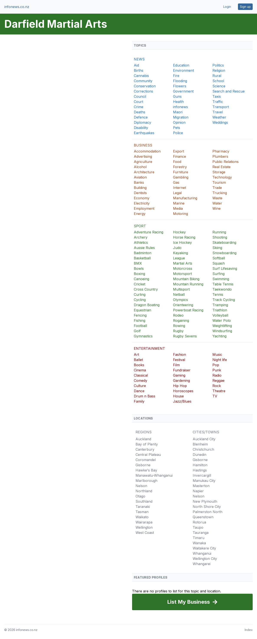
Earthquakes (144, 133)
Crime (138, 107)
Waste (217, 198)
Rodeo (178, 315)
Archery (140, 237)
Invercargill (202, 475)
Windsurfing (222, 331)
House (178, 396)
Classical (141, 375)
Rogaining (181, 320)
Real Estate (221, 167)
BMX (138, 263)
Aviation (140, 177)
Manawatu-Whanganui (154, 475)
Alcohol (140, 167)
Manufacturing (185, 198)
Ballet (138, 360)
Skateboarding (224, 242)
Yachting (219, 336)
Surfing (218, 274)
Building (140, 187)
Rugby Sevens (185, 336)
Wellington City (205, 558)
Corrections (143, 91)
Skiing (217, 248)
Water (217, 203)
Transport (220, 107)
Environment (183, 70)
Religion (218, 70)
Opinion (179, 122)
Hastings (200, 470)
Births (138, 70)
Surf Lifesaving (224, 268)
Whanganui (202, 553)
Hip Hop (180, 386)
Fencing (140, 315)
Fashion (179, 354)
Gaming (179, 375)
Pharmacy (220, 151)
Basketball (142, 258)
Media (178, 208)
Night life (219, 360)
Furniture (180, 172)
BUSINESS (143, 145)
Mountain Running (188, 284)
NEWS (139, 59)
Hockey (179, 232)
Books (139, 365)
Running (219, 232)
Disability (141, 127)
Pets (176, 127)
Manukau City (204, 480)
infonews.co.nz (16, 7)
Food (177, 161)
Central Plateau (148, 454)
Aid (136, 65)
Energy (139, 213)
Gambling (180, 177)
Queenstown (203, 517)
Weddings (220, 122)
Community (143, 81)
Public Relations (225, 161)
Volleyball (220, 315)
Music (217, 354)
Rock (216, 386)
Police (178, 133)
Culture (140, 386)
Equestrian (142, 310)
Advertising (143, 156)
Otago (140, 496)
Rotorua (199, 522)
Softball (218, 258)
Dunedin (199, 454)
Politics (218, 65)
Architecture (144, 172)
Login (227, 6)
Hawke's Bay (146, 470)
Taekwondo (222, 289)
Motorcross (182, 268)
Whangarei (201, 564)
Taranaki (143, 506)
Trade (217, 187)
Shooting (219, 237)
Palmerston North (207, 512)
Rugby (178, 331)
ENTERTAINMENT (149, 348)
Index (249, 630)
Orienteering (183, 305)
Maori (178, 112)
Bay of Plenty (147, 444)
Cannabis (141, 75)
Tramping (220, 305)
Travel (217, 112)
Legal (177, 193)
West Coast (145, 532)
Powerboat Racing (188, 310)
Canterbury (145, 449)
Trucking (219, 193)
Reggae (218, 380)
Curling (139, 294)
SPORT (140, 226)
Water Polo (221, 320)
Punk (216, 370)
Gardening (181, 380)
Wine (216, 208)
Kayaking (180, 253)
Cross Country (146, 289)
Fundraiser (182, 370)
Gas (176, 182)
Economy (141, 198)
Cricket (139, 284)
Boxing (139, 274)
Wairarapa (144, 522)
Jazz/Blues (182, 401)
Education (181, 65)
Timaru (198, 538)
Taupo (198, 527)
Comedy (140, 380)
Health (178, 101)
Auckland (143, 439)
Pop (215, 365)
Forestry (180, 167)
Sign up (245, 6)
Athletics (141, 242)
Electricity (142, 203)
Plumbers (220, 156)
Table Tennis (222, 284)
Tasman (142, 512)
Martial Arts (182, 263)
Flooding (180, 81)
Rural (216, 75)
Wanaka (199, 543)
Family (139, 401)
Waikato (142, 517)
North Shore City (207, 506)
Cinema (140, 370)
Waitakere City (204, 548)
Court (138, 101)
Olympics (180, 300)
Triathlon (219, 310)
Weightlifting (222, 326)
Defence (141, 117)
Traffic (217, 101)
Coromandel (146, 460)
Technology (222, 177)
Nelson (141, 486)
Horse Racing (184, 237)
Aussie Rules (144, 248)
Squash (218, 263)
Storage (218, 172)
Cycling (140, 300)
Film (176, 365)
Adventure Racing (148, 232)
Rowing (179, 326)
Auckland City (204, 439)
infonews (180, 107)
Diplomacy (142, 122)
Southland (144, 501)
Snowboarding (224, 253)
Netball (179, 294)
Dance (139, 391)
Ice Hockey (182, 242)
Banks (139, 182)
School (218, 81)
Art (136, 354)
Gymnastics (143, 336)
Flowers (179, 86)
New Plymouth (205, 501)
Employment (144, 208)
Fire (176, 75)
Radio (216, 375)
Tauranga (201, 532)
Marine (178, 203)
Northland (144, 491)
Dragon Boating (147, 305)
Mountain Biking (186, 279)
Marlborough (146, 480)
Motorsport (182, 274)
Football (140, 326)
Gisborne (143, 465)
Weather (219, 117)
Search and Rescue (228, 91)
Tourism (219, 182)
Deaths (139, 112)
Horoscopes (183, 391)
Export (178, 151)
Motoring (180, 213)
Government (183, 91)
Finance (179, 156)
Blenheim (200, 444)
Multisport (181, 289)
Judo (177, 248)
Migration (180, 117)
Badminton (142, 253)
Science (218, 86)
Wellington (144, 527)
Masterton (201, 486)
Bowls (139, 268)
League (179, 258)
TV (214, 396)
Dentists (140, 193)
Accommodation (147, 151)
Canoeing (141, 279)
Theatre (218, 391)
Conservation (145, 86)
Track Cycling (223, 300)
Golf (137, 331)
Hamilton (200, 465)
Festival (179, 360)
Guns (177, 96)
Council (140, 96)
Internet (179, 187)
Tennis (217, 294)
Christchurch (203, 449)
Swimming (220, 279)
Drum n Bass (144, 396)
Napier (198, 491)
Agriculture (143, 161)
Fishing (139, 320)
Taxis (216, 96)
